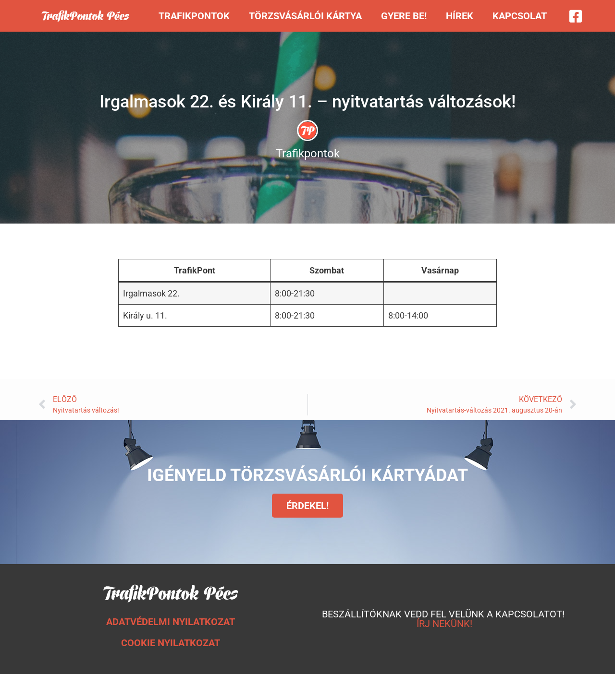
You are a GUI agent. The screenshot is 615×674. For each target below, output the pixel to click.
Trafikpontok (194, 16)
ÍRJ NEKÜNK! (444, 623)
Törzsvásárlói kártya (305, 16)
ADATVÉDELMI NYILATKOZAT (170, 621)
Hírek (459, 16)
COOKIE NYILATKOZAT (170, 643)
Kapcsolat (519, 16)
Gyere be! (404, 16)
